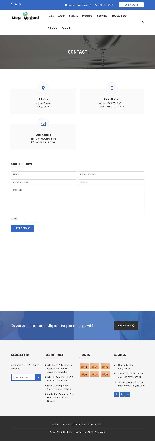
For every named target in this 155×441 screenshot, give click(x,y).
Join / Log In (131, 4)
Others (51, 28)
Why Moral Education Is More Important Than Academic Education (59, 368)
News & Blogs (119, 15)
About (61, 15)
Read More (126, 325)
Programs (87, 15)
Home (51, 15)
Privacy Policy (95, 424)
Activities (102, 15)
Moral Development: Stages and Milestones (59, 387)
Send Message (23, 228)
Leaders (73, 15)
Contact (66, 28)
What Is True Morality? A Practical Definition (60, 379)
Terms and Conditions (73, 424)
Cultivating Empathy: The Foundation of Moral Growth (60, 397)
